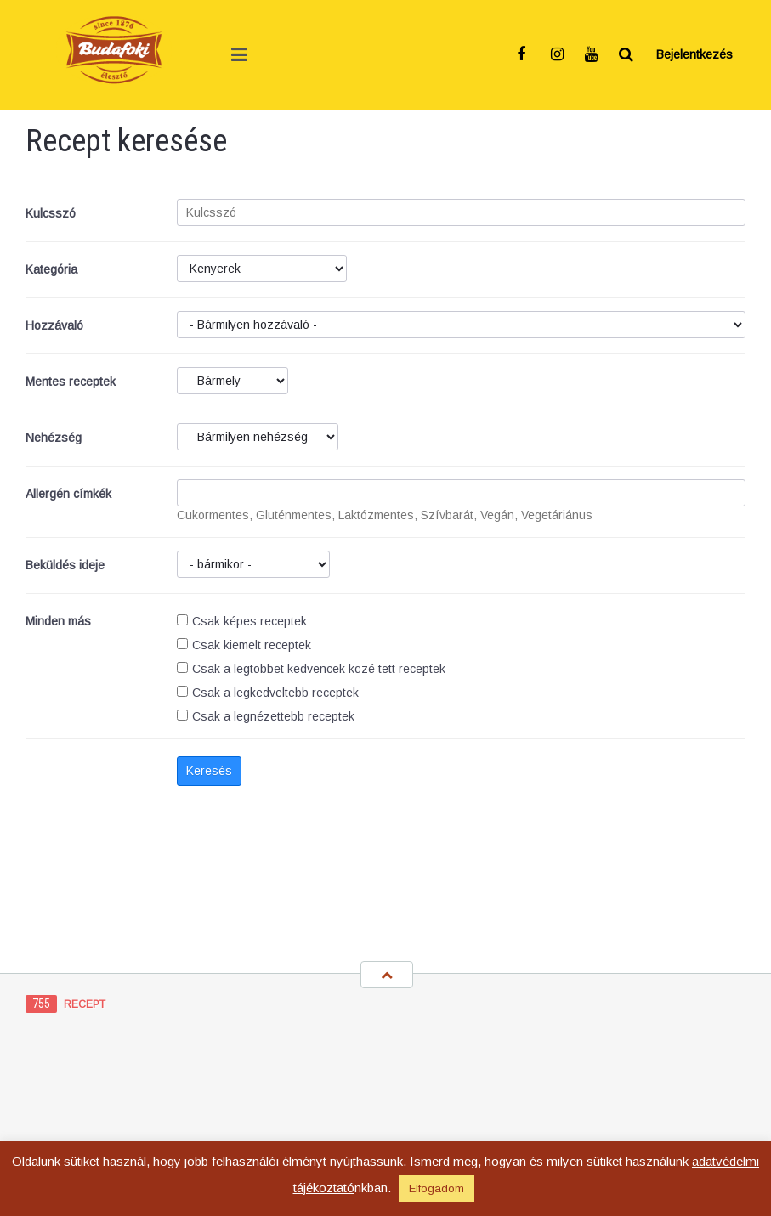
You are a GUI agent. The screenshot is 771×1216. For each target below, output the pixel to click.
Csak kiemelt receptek (244, 645)
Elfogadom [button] (436, 1188)
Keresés (209, 771)
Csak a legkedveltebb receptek (268, 692)
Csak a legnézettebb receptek (265, 716)
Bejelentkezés (694, 54)
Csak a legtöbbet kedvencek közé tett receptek (311, 669)
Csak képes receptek (242, 621)
